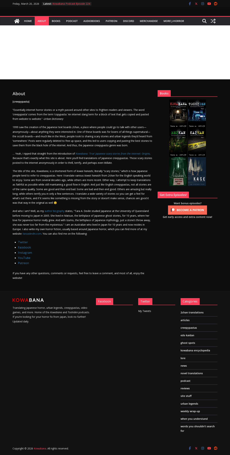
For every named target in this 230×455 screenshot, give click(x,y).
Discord (128, 21)
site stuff (186, 396)
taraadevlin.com (32, 233)
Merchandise (149, 21)
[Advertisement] (115, 52)
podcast (185, 380)
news (184, 365)
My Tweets (144, 311)
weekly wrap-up (190, 411)
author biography (55, 211)
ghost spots (188, 343)
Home (28, 21)
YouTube (24, 258)
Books (56, 21)
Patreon (111, 21)
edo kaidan (187, 335)
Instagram (25, 253)
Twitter (23, 242)
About (42, 21)
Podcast (72, 21)
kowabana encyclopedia (195, 350)
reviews (185, 388)
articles (185, 320)
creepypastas (189, 327)
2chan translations (192, 312)
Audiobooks (91, 21)
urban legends (189, 403)
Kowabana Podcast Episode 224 (71, 3)
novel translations (192, 373)
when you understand (194, 418)
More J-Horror (174, 21)
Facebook (24, 247)
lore (183, 358)
